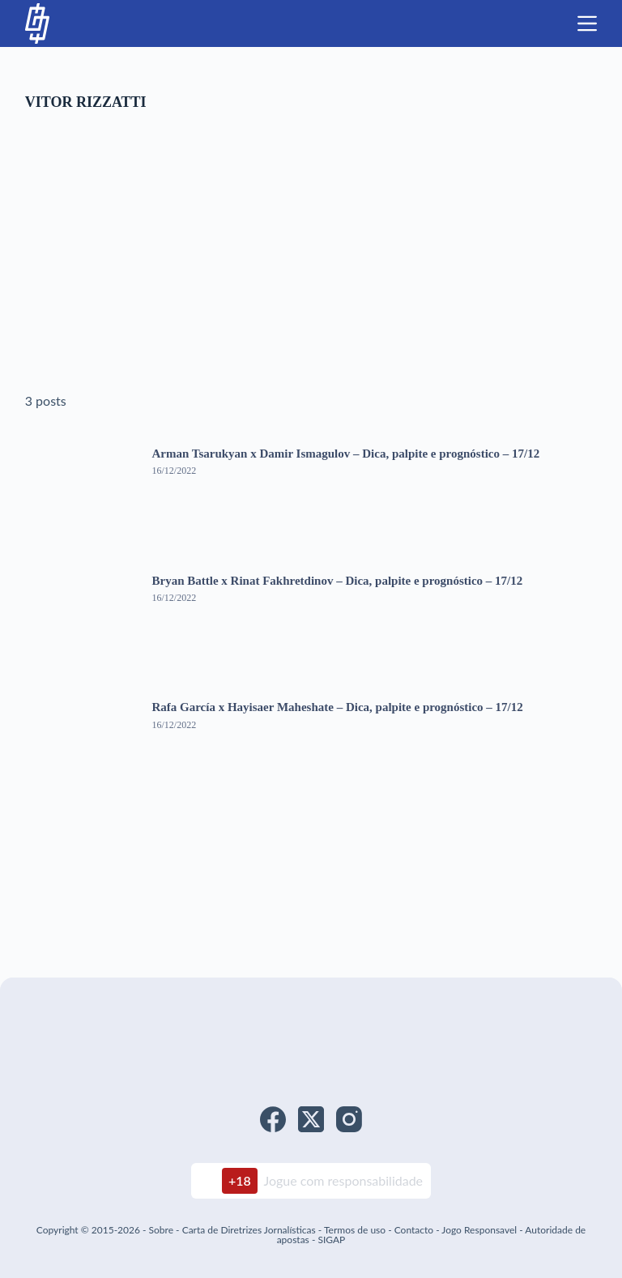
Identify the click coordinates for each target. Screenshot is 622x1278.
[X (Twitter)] (311, 1119)
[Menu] (587, 23)
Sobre (161, 1230)
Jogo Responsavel (480, 1230)
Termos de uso (355, 1230)
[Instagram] (349, 1119)
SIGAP (331, 1239)
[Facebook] (273, 1119)
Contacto (413, 1230)
